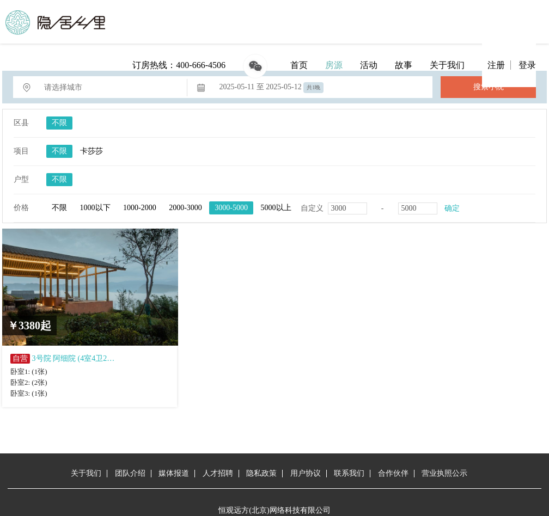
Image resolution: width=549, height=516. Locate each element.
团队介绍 (130, 473)
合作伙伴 (393, 473)
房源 (334, 65)
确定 (452, 208)
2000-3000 (185, 208)
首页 (299, 65)
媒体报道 (173, 473)
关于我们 (447, 65)
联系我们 (349, 473)
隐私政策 (261, 473)
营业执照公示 (444, 473)
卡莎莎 (91, 151)
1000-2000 (139, 208)
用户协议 (305, 473)
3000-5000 (231, 208)
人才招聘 (218, 473)
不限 (59, 123)
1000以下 (95, 208)
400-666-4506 (200, 65)
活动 (368, 65)
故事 (403, 65)
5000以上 (276, 208)
